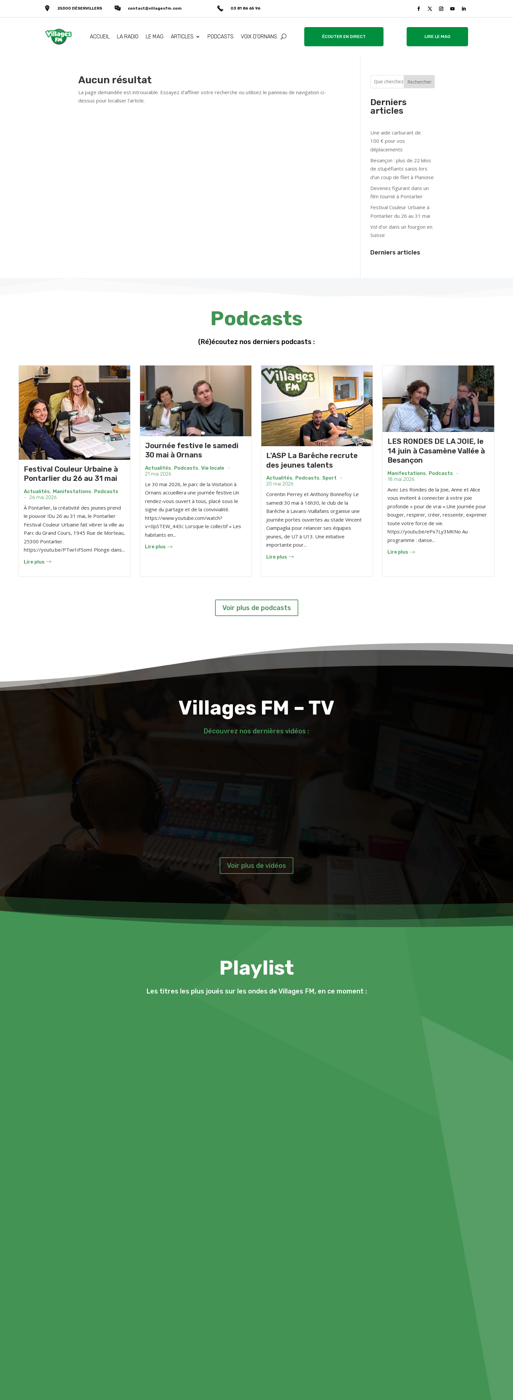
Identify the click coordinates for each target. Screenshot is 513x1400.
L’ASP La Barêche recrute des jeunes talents (312, 460)
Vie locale (212, 468)
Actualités (37, 491)
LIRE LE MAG (437, 36)
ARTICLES (182, 36)
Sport (329, 478)
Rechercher (419, 82)
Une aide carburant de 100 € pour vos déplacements (395, 141)
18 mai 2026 (401, 479)
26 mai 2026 (43, 497)
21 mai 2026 (158, 474)
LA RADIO (127, 36)
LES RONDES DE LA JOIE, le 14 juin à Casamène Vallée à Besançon (436, 451)
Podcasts (106, 491)
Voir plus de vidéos (256, 866)
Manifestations (72, 491)
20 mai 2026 (280, 484)
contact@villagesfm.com (155, 8)
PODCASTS (220, 36)
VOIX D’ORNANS (259, 36)
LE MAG (155, 36)
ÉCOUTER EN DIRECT (344, 36)
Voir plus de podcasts (256, 608)
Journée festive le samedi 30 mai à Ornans (191, 450)
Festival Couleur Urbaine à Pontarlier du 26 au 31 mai (71, 474)
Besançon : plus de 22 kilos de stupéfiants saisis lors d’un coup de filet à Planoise (402, 168)
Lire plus (37, 562)
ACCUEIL (100, 36)
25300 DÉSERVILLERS (79, 8)
